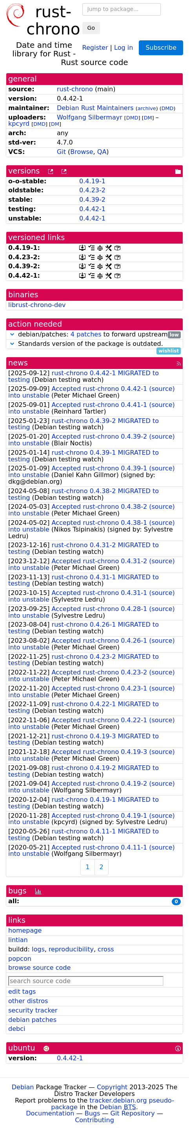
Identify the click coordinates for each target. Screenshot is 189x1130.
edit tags (22, 991)
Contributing (94, 1120)
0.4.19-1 (92, 181)
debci (16, 1028)
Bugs (92, 1113)
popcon (19, 958)
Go (91, 28)
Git (61, 151)
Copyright (112, 1087)
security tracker (33, 1010)
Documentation (50, 1113)
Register (95, 47)
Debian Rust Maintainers (95, 108)
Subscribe (160, 47)
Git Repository (132, 1113)
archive (147, 108)
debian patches (32, 1019)
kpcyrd (18, 123)
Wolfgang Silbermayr (89, 117)
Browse (81, 151)
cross (106, 949)
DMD (168, 108)
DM (148, 118)
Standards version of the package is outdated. (94, 344)
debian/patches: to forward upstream (94, 334)
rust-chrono (75, 89)
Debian (23, 1087)
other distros (28, 1001)
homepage (25, 930)
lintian (18, 940)
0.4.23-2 (92, 190)
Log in (123, 47)
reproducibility (71, 949)
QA (102, 151)
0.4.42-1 (92, 209)
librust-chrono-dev (37, 305)
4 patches (86, 334)
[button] (12, 334)
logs (38, 949)
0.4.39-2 (92, 199)
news (18, 362)
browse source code (39, 967)
